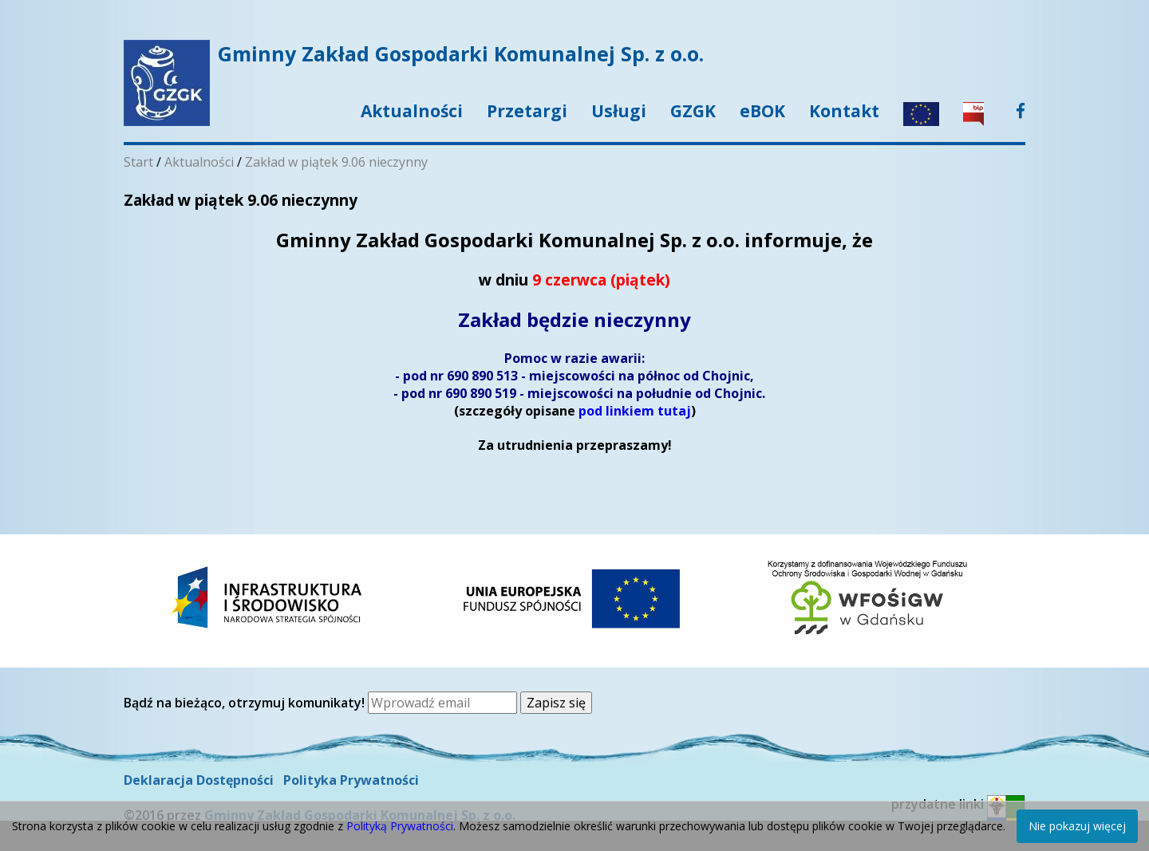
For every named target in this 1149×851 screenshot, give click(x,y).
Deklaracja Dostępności (199, 780)
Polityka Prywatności (351, 780)
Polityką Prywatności (399, 825)
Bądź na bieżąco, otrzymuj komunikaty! (246, 702)
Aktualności (412, 111)
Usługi (618, 111)
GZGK (693, 111)
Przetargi (527, 111)
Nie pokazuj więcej (1077, 825)
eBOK (762, 111)
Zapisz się (556, 702)
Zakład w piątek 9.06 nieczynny (336, 162)
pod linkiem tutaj (634, 411)
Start (138, 162)
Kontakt (844, 111)
